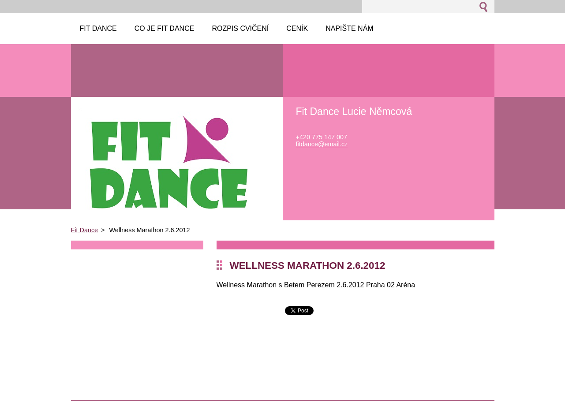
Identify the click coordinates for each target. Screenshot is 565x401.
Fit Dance (84, 230)
